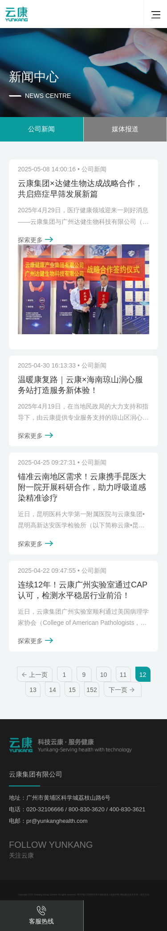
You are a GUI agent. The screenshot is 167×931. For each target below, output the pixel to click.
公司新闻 (41, 129)
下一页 (121, 689)
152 (91, 689)
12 (143, 674)
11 (123, 674)
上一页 (35, 674)
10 (103, 674)
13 (33, 689)
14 (52, 689)
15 (72, 689)
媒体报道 (125, 129)
